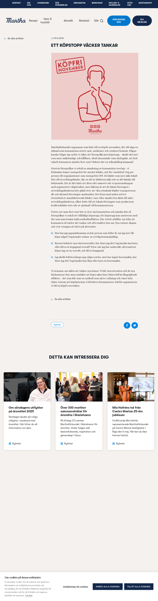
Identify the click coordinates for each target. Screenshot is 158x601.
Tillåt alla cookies (138, 586)
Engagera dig (119, 20)
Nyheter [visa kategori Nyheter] (57, 324)
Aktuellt (68, 20)
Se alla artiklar (14, 38)
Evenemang (43, 3)
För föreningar (61, 4)
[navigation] (16, 21)
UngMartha (80, 3)
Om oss (29, 4)
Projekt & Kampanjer (114, 4)
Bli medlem (142, 20)
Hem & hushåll (46, 20)
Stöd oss (130, 4)
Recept (33, 20)
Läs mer (29, 595)
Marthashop (145, 3)
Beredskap (97, 3)
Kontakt (16, 3)
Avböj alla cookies (108, 586)
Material (84, 20)
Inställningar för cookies (75, 586)
